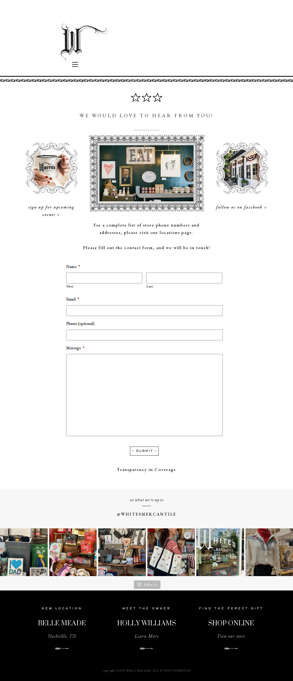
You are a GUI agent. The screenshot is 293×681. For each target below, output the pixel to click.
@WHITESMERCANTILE (146, 514)
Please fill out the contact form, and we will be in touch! (146, 247)
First (69, 286)
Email (72, 299)
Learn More (147, 636)
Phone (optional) (80, 323)
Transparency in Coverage (146, 469)
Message (75, 348)
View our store (231, 636)
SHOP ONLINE (231, 623)
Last (149, 286)
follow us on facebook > (241, 207)
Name (73, 266)
